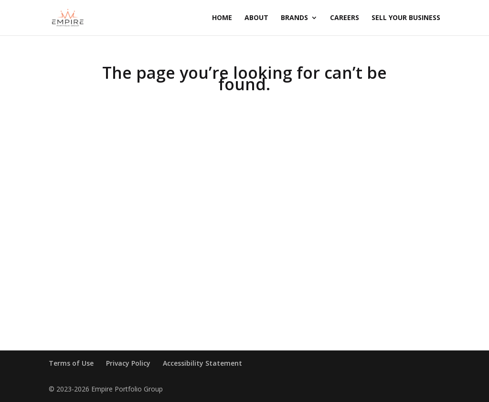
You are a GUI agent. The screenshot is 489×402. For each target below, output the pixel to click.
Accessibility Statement (202, 363)
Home (222, 18)
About (256, 18)
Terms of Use (71, 363)
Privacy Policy (128, 363)
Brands (294, 18)
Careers (344, 18)
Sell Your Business (406, 18)
